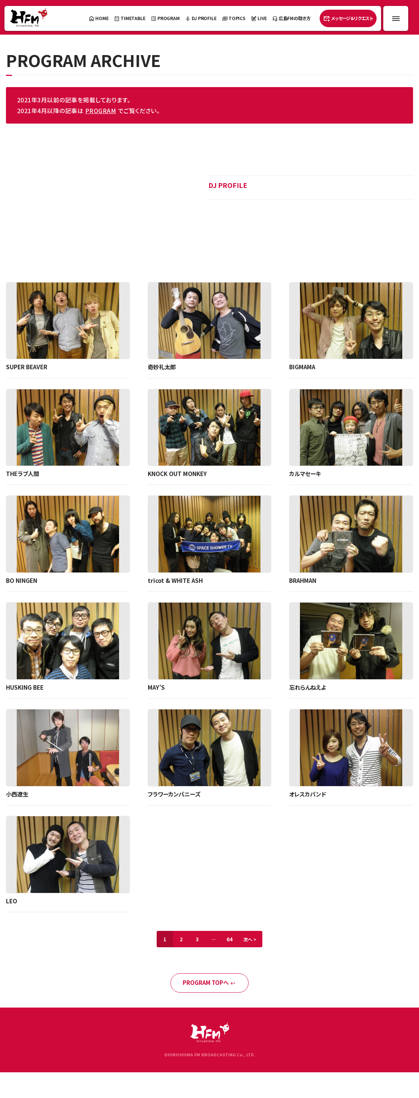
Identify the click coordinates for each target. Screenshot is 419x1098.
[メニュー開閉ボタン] (395, 18)
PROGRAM (100, 110)
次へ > (254, 941)
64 (232, 941)
